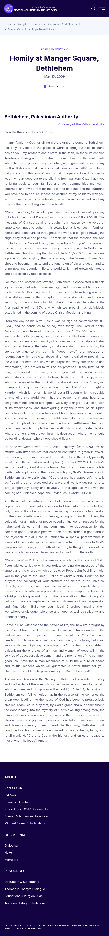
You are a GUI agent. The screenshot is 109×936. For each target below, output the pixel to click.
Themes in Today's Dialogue (25, 889)
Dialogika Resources (29, 24)
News (9, 852)
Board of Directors (18, 802)
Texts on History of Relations (25, 903)
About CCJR (13, 788)
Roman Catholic (17, 29)
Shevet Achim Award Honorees (27, 816)
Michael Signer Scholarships (25, 823)
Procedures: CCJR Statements (26, 809)
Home (8, 24)
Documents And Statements (64, 24)
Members (11, 860)
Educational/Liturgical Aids (24, 896)
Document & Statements (22, 882)
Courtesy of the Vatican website (81, 124)
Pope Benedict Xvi (43, 29)
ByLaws (10, 795)
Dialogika (11, 845)
